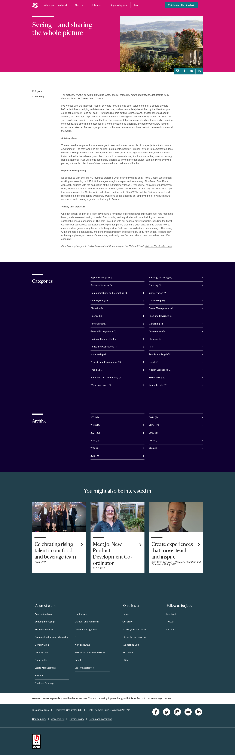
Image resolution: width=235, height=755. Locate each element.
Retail (78, 659)
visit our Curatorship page (158, 246)
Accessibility (57, 719)
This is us (80, 5)
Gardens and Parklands (87, 621)
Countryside (41, 652)
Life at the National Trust (135, 637)
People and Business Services (90, 652)
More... (138, 5)
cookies (167, 698)
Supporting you (118, 5)
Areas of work (45, 605)
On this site (131, 605)
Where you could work (55, 5)
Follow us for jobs (179, 605)
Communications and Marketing (51, 637)
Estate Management (45, 667)
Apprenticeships (43, 613)
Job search (97, 5)
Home (125, 613)
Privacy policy (77, 719)
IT (76, 637)
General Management (86, 629)
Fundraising (81, 613)
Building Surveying (45, 621)
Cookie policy (39, 719)
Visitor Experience (84, 667)
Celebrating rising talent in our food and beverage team (55, 550)
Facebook (171, 613)
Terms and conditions (100, 719)
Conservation (42, 644)
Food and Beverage (45, 683)
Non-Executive (82, 644)
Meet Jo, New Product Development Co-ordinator (112, 553)
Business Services (44, 629)
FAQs (125, 659)
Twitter (170, 621)
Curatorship (38, 96)
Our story (127, 621)
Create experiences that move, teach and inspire (172, 550)
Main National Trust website (181, 5)
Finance (39, 675)
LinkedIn (170, 629)
